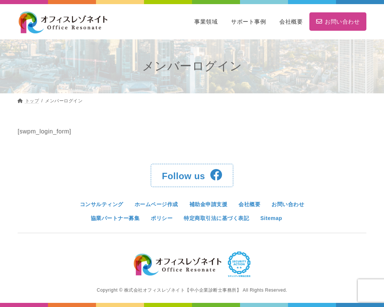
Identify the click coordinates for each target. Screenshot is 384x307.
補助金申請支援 (208, 204)
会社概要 (249, 204)
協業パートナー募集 (115, 218)
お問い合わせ (288, 204)
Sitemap (271, 218)
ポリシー (161, 218)
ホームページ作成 (156, 204)
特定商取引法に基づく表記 (216, 218)
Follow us (192, 175)
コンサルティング (101, 204)
